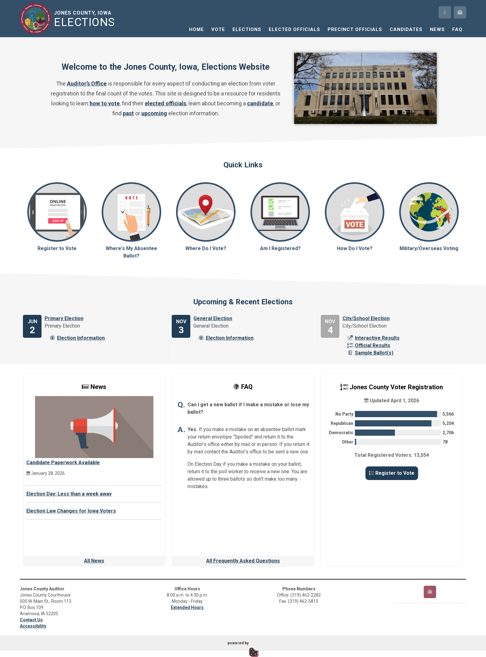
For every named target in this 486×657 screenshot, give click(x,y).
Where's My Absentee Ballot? (131, 220)
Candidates (406, 29)
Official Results (368, 345)
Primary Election (64, 318)
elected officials (165, 103)
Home (196, 29)
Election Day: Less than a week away (69, 494)
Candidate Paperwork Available (63, 462)
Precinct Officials (355, 29)
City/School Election (366, 318)
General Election (212, 318)
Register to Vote (57, 216)
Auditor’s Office (87, 83)
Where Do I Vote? (206, 216)
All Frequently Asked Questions (243, 561)
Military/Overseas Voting (429, 216)
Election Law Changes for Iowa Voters (71, 511)
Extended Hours (187, 607)
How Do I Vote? (354, 216)
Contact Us (31, 619)
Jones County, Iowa (85, 19)
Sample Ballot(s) (370, 353)
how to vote (105, 103)
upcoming (154, 113)
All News (94, 561)
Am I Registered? (280, 216)
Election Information (77, 338)
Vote (218, 29)
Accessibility (33, 626)
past (128, 113)
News (437, 29)
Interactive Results (373, 338)
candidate (260, 103)
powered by (238, 643)
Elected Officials (294, 29)
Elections (246, 29)
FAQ (457, 29)
